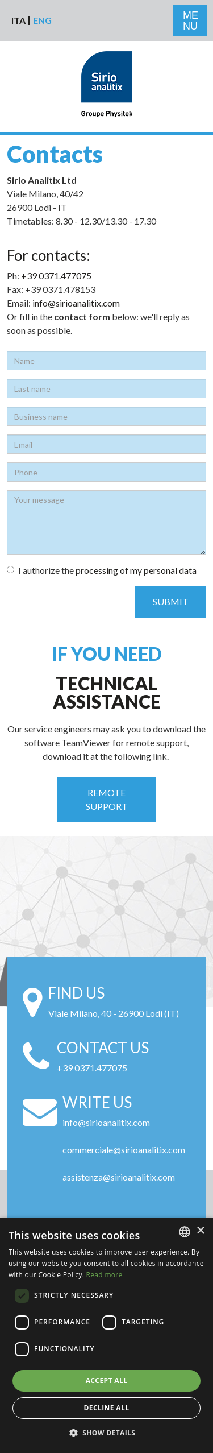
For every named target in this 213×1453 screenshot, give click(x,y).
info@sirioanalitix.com (76, 302)
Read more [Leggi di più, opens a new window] (104, 1275)
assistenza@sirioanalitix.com (118, 1176)
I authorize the (102, 570)
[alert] (106, 1335)
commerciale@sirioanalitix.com (123, 1149)
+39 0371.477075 (56, 275)
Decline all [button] (107, 1408)
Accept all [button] (107, 1380)
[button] (107, 1433)
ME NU (190, 21)
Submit (171, 601)
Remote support (107, 799)
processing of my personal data (136, 570)
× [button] (200, 1231)
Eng (42, 20)
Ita (18, 20)
